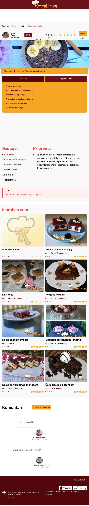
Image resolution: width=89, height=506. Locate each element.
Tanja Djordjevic (15, 36)
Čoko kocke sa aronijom (66, 371)
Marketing (11, 495)
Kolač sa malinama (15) (23, 326)
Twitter (58, 493)
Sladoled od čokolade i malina (66, 326)
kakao (11, 194)
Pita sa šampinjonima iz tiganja (19, 99)
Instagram (75, 493)
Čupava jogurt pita (14, 86)
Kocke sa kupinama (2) (66, 235)
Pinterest (49, 496)
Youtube (66, 493)
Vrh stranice (79, 480)
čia (40, 194)
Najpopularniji (66, 79)
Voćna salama (23, 235)
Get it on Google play (80, 489)
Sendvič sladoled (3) (14, 107)
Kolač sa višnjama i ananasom (23, 371)
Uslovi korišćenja (33, 493)
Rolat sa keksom (66, 281)
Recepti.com (44, 4)
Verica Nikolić (39, 438)
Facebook (50, 493)
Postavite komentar (41, 407)
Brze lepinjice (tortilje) (15, 95)
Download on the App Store (65, 489)
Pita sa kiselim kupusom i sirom (19, 90)
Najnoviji (23, 79)
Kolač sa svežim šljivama (16, 103)
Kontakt (18, 495)
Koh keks (23, 281)
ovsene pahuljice (26, 194)
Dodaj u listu (83, 34)
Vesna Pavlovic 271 (42, 466)
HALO (17, 498)
